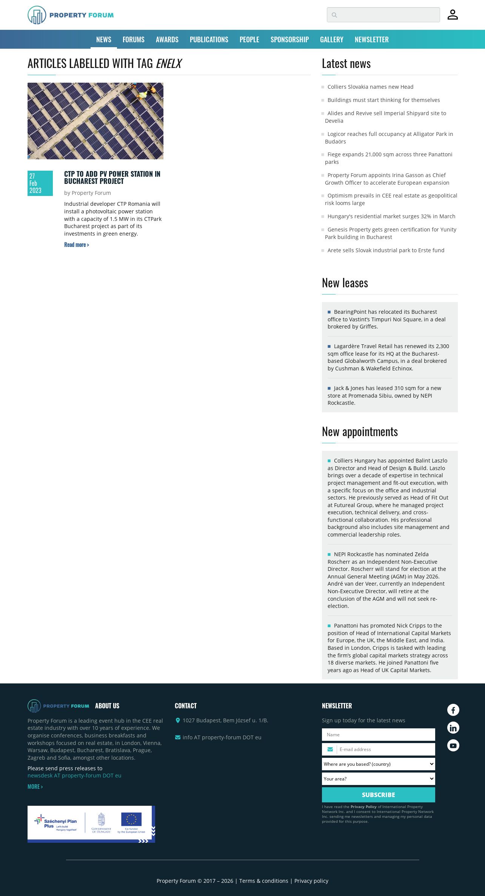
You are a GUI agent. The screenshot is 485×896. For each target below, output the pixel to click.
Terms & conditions (263, 880)
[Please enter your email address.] (378, 749)
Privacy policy (311, 880)
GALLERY (331, 39)
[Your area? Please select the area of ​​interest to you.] (378, 779)
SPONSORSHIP (290, 39)
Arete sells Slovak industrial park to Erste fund (386, 250)
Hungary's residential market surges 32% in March (392, 216)
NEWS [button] (103, 39)
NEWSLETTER (372, 39)
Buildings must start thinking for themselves (384, 99)
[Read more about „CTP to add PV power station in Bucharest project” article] (76, 244)
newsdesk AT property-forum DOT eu (75, 775)
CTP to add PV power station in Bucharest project (112, 177)
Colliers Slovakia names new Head (371, 86)
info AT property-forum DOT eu (222, 737)
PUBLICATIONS (209, 39)
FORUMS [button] (134, 39)
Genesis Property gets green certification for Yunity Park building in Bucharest (390, 233)
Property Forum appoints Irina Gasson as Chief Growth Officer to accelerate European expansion (387, 178)
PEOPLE (249, 39)
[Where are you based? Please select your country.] (378, 764)
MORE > (35, 786)
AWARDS (167, 39)
